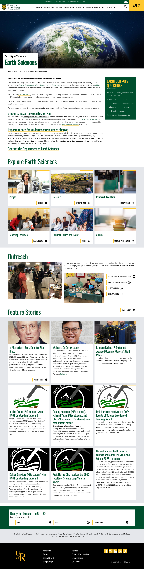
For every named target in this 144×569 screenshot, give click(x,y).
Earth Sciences (41, 71)
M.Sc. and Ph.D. (24, 94)
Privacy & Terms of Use (80, 553)
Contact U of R (48, 557)
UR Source (76, 561)
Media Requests (112, 293)
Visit (56, 522)
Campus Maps (48, 561)
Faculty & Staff (60, 1)
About (38, 7)
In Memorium (38, 379)
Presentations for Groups (117, 282)
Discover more (81, 203)
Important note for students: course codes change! (38, 129)
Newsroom (47, 550)
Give (83, 1)
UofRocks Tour (112, 288)
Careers (45, 553)
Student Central (77, 557)
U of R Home (12, 71)
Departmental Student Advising (119, 115)
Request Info (98, 522)
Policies (75, 550)
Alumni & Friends (73, 1)
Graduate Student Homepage (118, 107)
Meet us (40, 203)
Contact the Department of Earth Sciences (33, 148)
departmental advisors (89, 119)
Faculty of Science (26, 71)
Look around (125, 203)
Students (49, 1)
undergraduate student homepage (36, 117)
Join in (84, 241)
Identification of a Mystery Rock (119, 276)
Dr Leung (63, 374)
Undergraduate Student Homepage (120, 103)
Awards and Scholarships (116, 111)
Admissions (111, 89)
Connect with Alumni (122, 241)
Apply (19, 522)
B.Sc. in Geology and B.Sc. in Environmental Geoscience (39, 85)
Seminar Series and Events (117, 99)
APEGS (97, 85)
